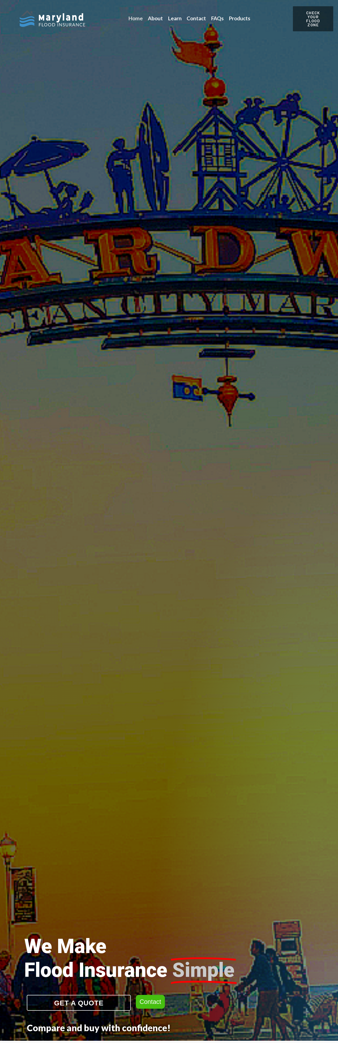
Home (135, 18)
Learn (175, 18)
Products (239, 18)
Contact (196, 18)
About (155, 18)
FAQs (217, 18)
